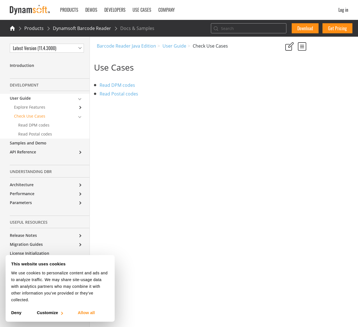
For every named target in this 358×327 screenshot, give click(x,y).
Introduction (22, 65)
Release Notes (23, 235)
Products (34, 28)
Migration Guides (26, 244)
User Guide (174, 46)
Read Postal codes (121, 94)
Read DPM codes (120, 85)
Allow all (86, 312)
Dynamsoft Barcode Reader (82, 28)
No (307, 72)
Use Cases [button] (142, 9)
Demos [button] (91, 9)
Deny (16, 312)
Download (305, 28)
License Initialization (29, 253)
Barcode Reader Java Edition (126, 46)
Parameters (21, 202)
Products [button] (69, 9)
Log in (343, 9)
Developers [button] (115, 9)
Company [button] (166, 9)
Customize (49, 312)
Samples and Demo (28, 143)
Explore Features (29, 107)
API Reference (23, 152)
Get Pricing (337, 28)
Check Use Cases (29, 116)
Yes (286, 72)
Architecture (22, 184)
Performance (22, 193)
